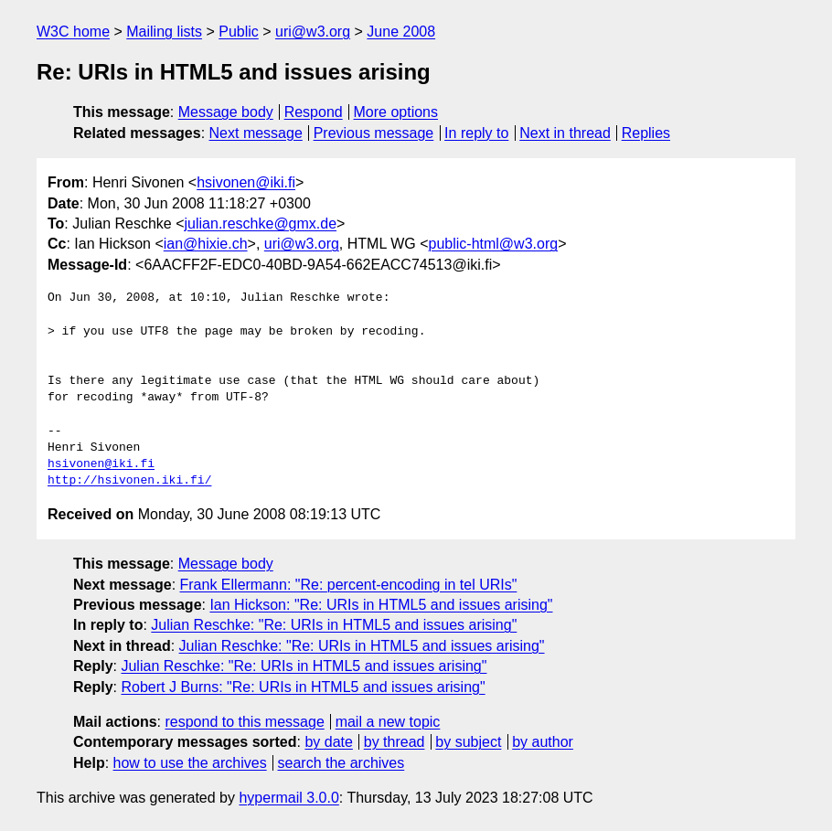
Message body (225, 112)
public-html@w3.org (494, 243)
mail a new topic (388, 722)
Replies (646, 133)
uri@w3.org (312, 31)
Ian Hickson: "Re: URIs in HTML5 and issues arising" (380, 605)
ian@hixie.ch (206, 243)
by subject (468, 742)
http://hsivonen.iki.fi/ (129, 481)
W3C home (73, 31)
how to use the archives (190, 763)
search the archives (341, 763)
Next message (256, 133)
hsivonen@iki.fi (246, 182)
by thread (394, 742)
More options (396, 112)
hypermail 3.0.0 (288, 797)
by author (542, 742)
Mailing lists (164, 31)
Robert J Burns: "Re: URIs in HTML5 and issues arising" (303, 687)
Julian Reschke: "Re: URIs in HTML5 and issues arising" (334, 625)
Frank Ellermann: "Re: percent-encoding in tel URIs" (348, 584)
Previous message (374, 133)
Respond (313, 112)
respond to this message (244, 722)
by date (328, 742)
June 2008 (401, 31)
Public (239, 31)
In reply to (476, 133)
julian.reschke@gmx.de (261, 223)
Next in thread (565, 133)
